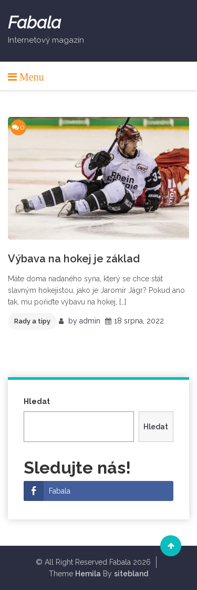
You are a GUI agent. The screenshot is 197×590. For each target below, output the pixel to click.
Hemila (88, 573)
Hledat (37, 401)
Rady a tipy (32, 321)
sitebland (131, 573)
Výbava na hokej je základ (74, 258)
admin (89, 321)
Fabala (34, 22)
